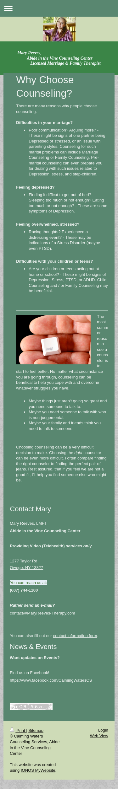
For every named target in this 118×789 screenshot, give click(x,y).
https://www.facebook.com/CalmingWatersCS (51, 680)
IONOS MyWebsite (38, 770)
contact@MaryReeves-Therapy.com (42, 613)
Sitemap (35, 730)
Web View (99, 735)
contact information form (75, 635)
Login (103, 730)
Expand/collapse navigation (59, 8)
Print (18, 730)
